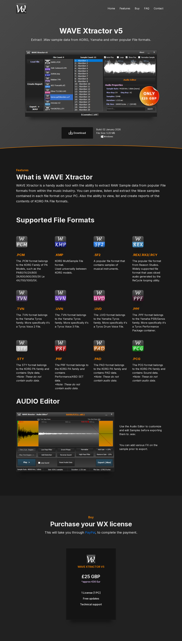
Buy (137, 8)
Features (125, 8)
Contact (158, 8)
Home (111, 8)
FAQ (146, 8)
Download (77, 132)
